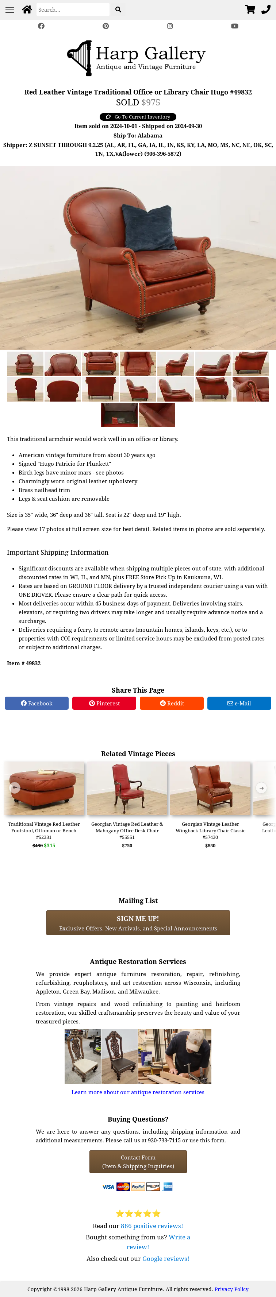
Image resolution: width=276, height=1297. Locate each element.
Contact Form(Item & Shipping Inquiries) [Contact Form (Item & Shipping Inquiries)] (138, 1162)
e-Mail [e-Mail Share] (239, 703)
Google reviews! (165, 1258)
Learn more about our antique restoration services (138, 1092)
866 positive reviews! (152, 1225)
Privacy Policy (232, 1289)
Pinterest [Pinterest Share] (104, 703)
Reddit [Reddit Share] (172, 703)
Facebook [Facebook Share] (37, 703)
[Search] (73, 9)
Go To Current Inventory (138, 116)
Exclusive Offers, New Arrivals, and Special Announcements (138, 923)
